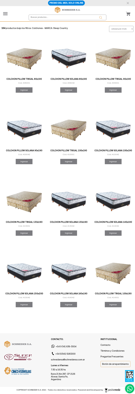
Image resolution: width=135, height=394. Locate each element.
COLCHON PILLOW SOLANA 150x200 (24, 293)
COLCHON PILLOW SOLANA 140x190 (113, 222)
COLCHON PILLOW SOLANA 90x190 (24, 150)
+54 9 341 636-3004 (66, 346)
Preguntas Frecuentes (112, 356)
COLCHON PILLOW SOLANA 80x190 (68, 79)
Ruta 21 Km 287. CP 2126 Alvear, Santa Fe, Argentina (63, 377)
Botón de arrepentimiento (115, 364)
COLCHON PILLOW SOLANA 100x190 (113, 150)
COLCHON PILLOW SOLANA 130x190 (68, 222)
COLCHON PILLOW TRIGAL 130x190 (24, 222)
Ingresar (24, 90)
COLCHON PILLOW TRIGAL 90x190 (113, 79)
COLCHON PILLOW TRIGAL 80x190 (24, 79)
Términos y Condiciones (112, 350)
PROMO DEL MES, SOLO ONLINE (66, 3)
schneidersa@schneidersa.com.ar (68, 359)
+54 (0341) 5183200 (65, 353)
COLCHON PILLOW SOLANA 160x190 (68, 293)
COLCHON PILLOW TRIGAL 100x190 (68, 150)
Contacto (105, 345)
